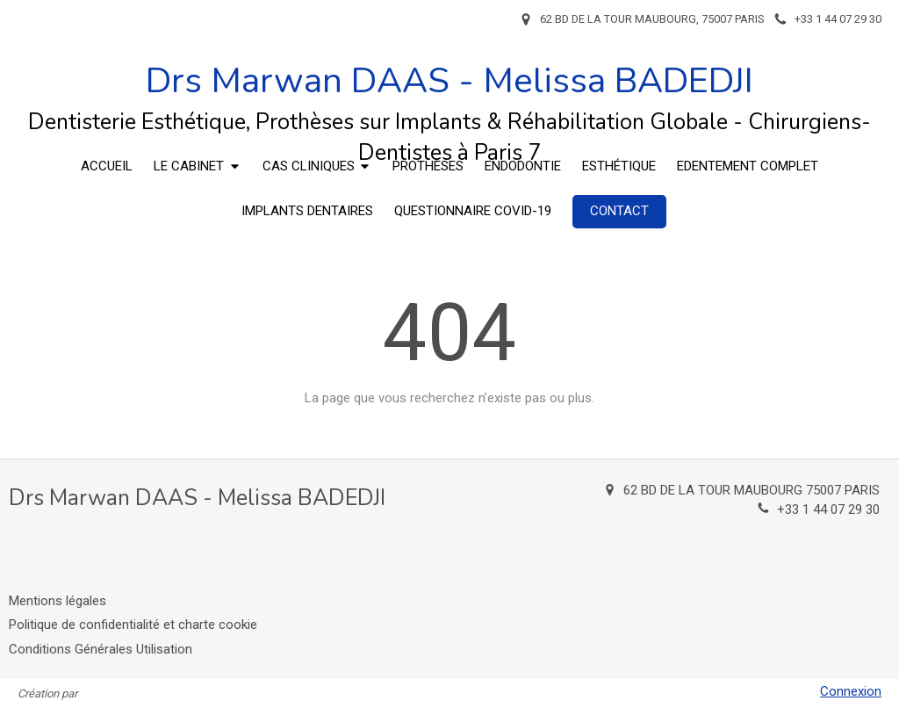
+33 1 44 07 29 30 (828, 509)
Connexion (850, 691)
